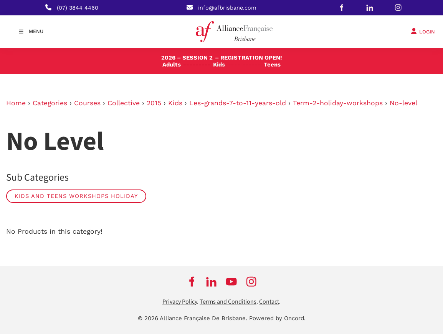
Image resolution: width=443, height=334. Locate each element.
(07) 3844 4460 (77, 8)
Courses (87, 103)
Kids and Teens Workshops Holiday (76, 196)
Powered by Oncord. (277, 318)
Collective (123, 103)
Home (16, 103)
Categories (50, 103)
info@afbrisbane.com (227, 8)
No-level (403, 103)
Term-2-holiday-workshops (338, 103)
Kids (175, 103)
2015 (154, 103)
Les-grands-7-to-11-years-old (237, 103)
